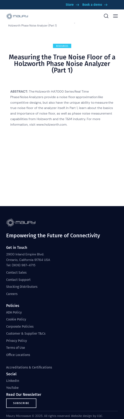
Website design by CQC (86, 416)
